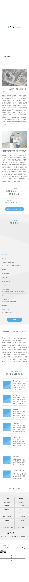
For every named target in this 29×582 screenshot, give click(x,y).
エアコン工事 (16, 491)
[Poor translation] (4, 552)
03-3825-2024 (6, 276)
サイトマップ (21, 527)
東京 (10, 491)
